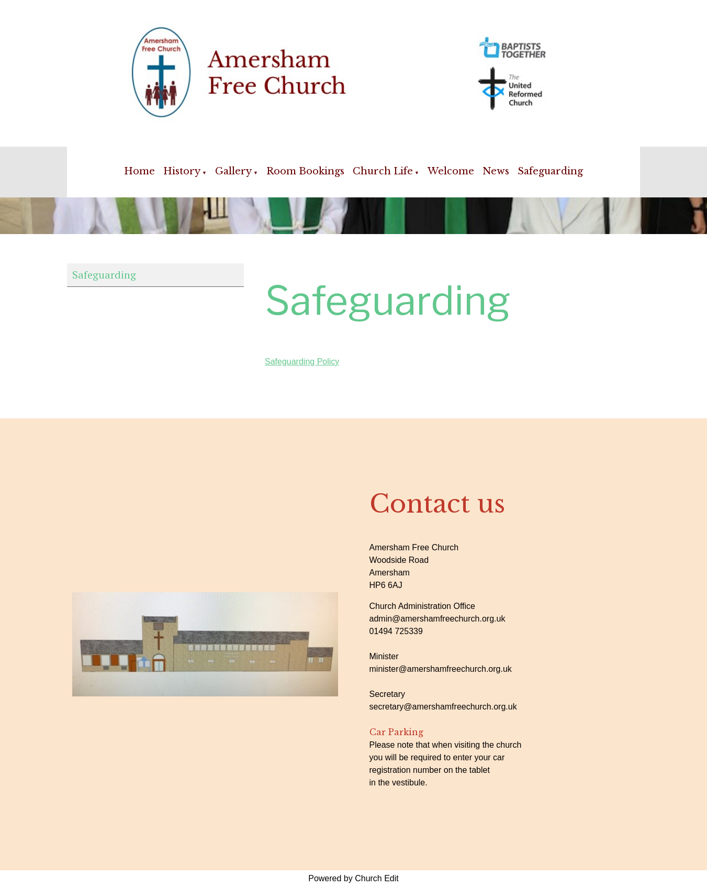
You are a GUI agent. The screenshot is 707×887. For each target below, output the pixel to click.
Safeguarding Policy (302, 361)
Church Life (383, 171)
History (181, 171)
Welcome (451, 171)
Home (139, 171)
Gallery (233, 171)
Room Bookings (305, 171)
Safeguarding (550, 171)
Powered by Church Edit (353, 878)
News (495, 171)
